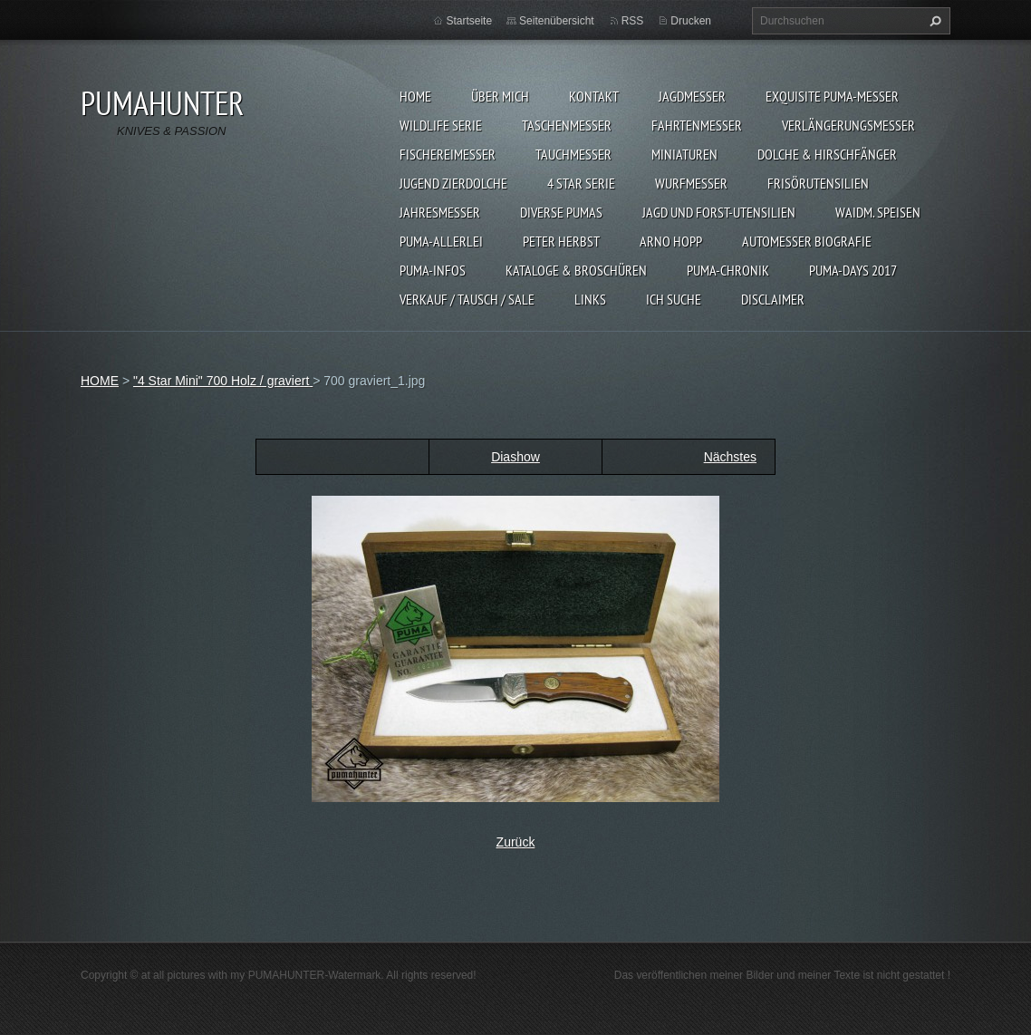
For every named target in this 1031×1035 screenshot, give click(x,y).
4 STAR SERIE (581, 183)
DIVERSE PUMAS (561, 212)
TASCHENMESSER (567, 125)
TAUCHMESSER (573, 154)
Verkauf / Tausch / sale (467, 299)
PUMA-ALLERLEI (441, 241)
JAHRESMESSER (440, 212)
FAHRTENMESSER (696, 125)
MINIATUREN (684, 154)
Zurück (515, 842)
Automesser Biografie (807, 241)
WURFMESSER (691, 183)
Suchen (933, 20)
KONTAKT (594, 96)
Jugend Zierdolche (453, 183)
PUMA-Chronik (728, 270)
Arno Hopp (671, 241)
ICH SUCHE (673, 299)
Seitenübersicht (556, 21)
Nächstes (730, 457)
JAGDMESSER (692, 96)
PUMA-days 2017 (853, 270)
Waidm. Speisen (877, 212)
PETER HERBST (561, 241)
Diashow (515, 457)
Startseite (469, 21)
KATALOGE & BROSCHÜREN (576, 270)
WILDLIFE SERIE (441, 125)
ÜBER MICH (500, 96)
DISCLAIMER (773, 299)
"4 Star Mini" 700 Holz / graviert (223, 380)
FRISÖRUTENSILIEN (818, 183)
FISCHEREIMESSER (448, 154)
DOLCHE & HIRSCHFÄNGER (827, 154)
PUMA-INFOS (433, 270)
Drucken (690, 21)
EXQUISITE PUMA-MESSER (832, 96)
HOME (415, 96)
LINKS (590, 299)
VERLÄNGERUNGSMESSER (848, 125)
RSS (632, 21)
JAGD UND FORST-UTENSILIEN (718, 212)
